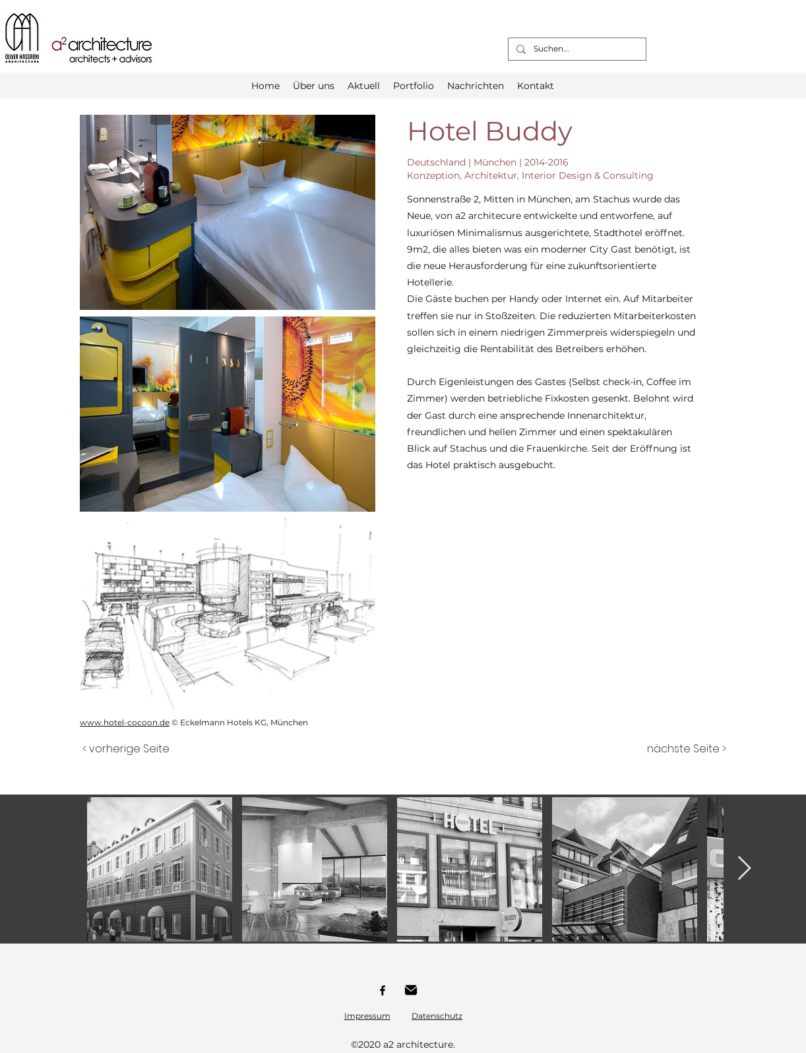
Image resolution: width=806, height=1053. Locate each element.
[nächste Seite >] (686, 749)
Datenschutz (437, 1016)
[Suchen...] (576, 49)
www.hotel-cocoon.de (125, 722)
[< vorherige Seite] (126, 749)
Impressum (367, 1016)
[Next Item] (744, 869)
